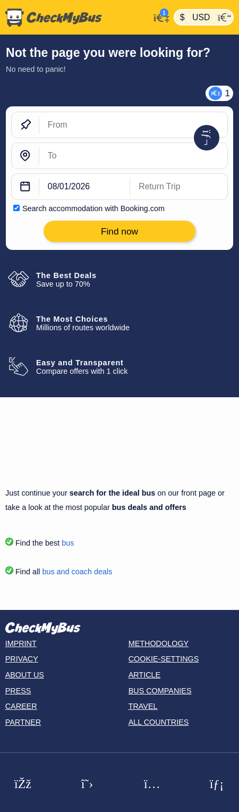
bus (68, 543)
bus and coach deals (77, 571)
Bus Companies (160, 691)
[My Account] (159, 16)
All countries (159, 722)
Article (145, 675)
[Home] (75, 18)
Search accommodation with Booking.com (93, 208)
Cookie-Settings (164, 659)
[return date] (178, 186)
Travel (143, 706)
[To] (133, 156)
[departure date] (84, 186)
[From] (133, 125)
